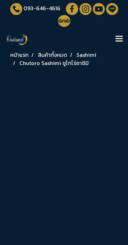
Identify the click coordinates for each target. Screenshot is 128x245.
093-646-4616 (42, 8)
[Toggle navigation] (119, 39)
